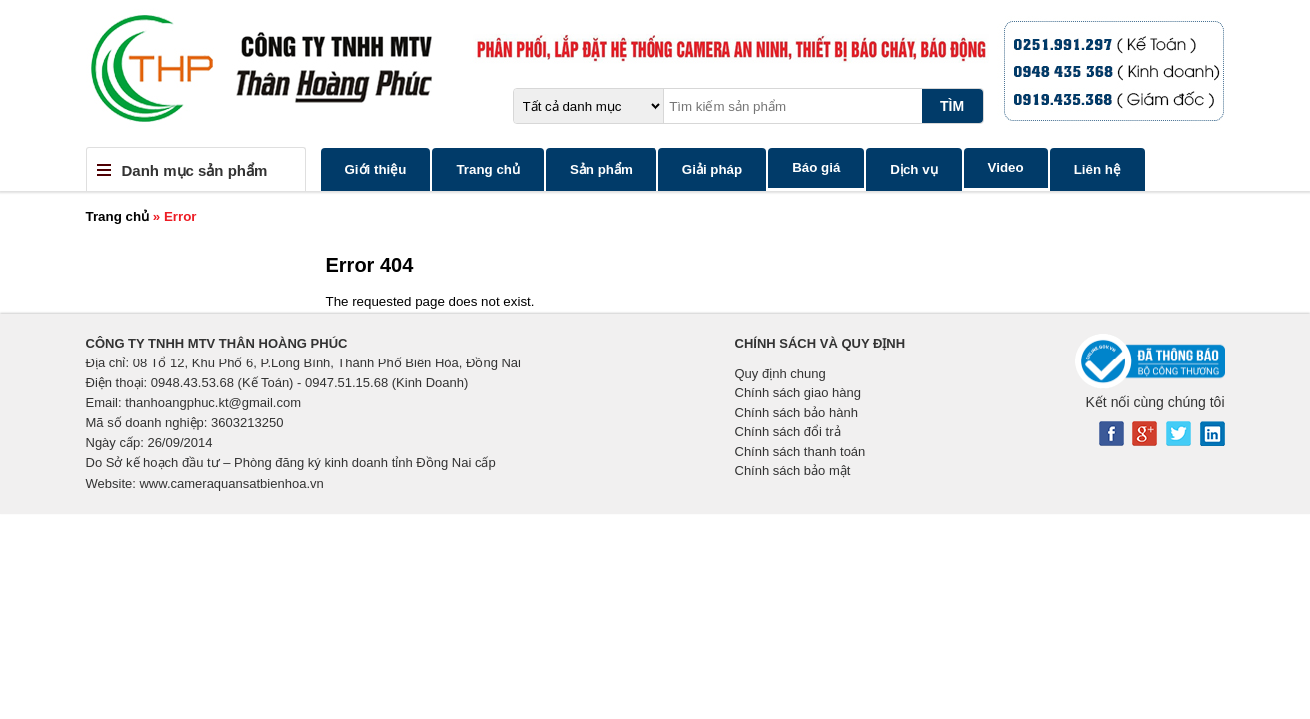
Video (1006, 167)
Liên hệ (1097, 169)
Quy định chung (780, 373)
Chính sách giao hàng (798, 392)
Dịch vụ (913, 169)
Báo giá (816, 167)
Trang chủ (488, 169)
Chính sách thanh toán (800, 451)
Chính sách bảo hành (796, 412)
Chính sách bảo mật (793, 470)
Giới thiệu (376, 169)
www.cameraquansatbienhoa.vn (231, 483)
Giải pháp (712, 169)
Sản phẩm (601, 169)
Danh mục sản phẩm (195, 170)
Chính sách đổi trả (788, 431)
